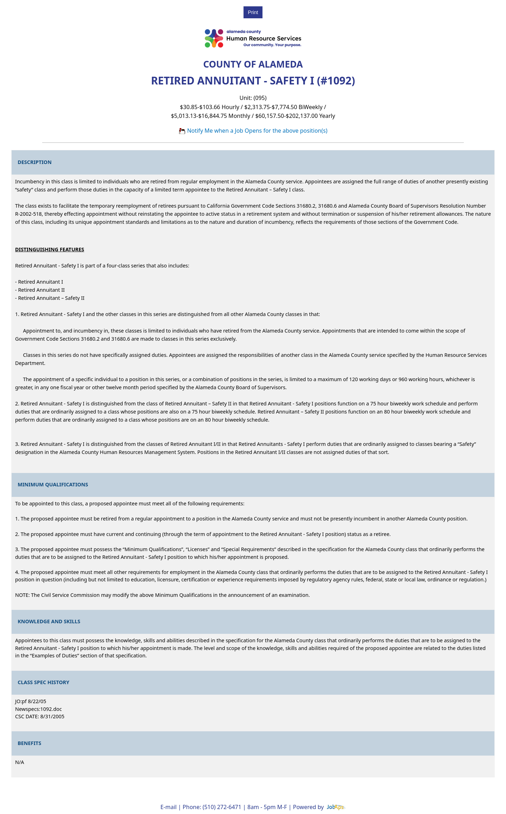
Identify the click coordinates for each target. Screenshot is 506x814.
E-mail (168, 807)
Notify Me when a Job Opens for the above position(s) (253, 130)
